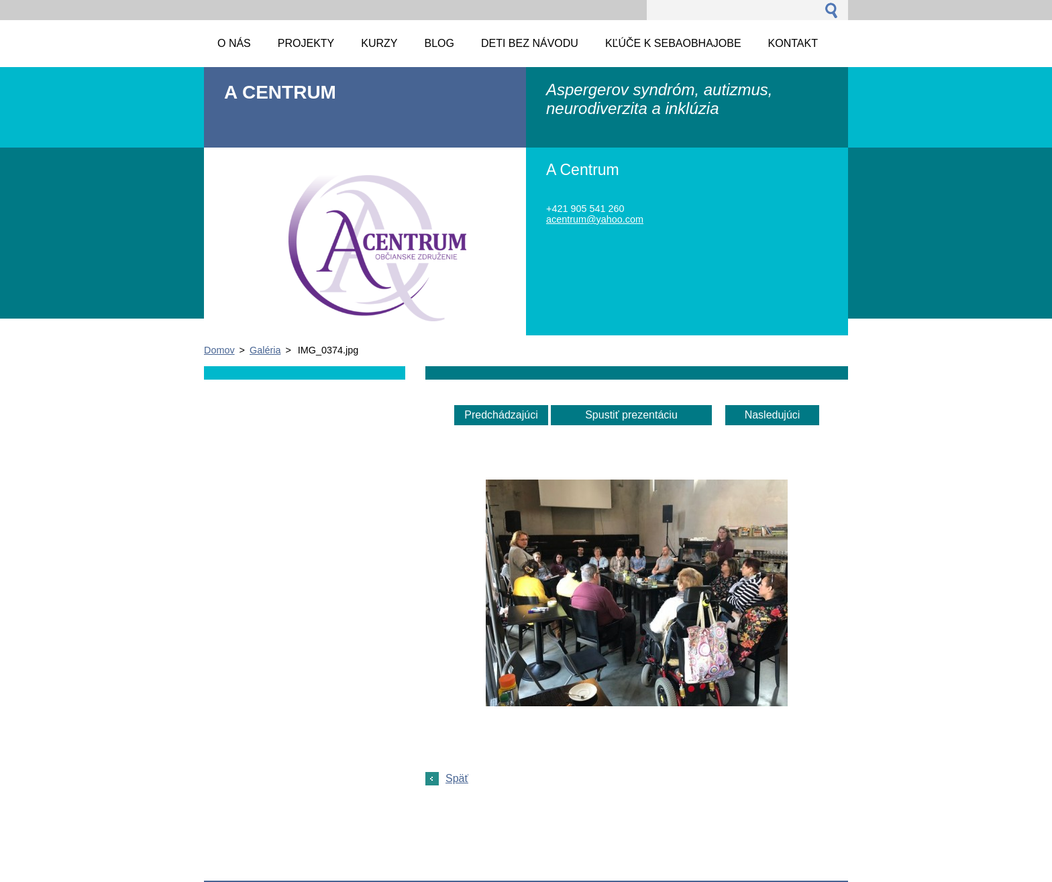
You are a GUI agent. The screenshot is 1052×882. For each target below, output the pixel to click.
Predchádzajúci (500, 415)
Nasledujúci (772, 415)
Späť (456, 778)
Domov (219, 350)
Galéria (265, 350)
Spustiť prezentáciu (631, 415)
